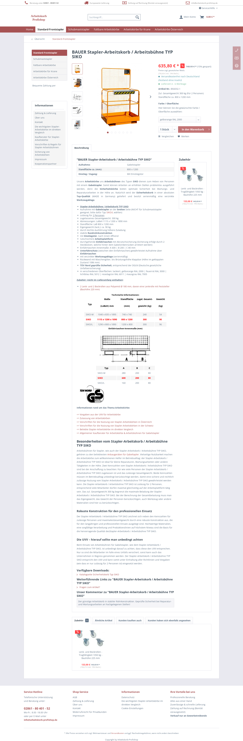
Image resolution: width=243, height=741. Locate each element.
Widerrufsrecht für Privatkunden (90, 711)
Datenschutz (128, 697)
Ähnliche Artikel (103, 620)
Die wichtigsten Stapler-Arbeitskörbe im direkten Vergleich (48, 129)
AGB (75, 697)
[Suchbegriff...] (114, 17)
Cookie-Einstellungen (132, 708)
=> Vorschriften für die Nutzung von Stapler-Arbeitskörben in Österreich (114, 421)
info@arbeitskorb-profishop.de (204, 3)
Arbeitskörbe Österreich (45, 77)
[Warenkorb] (207, 17)
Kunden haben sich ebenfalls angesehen (169, 620)
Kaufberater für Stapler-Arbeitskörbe (47, 138)
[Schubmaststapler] (79, 29)
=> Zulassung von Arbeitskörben (93, 418)
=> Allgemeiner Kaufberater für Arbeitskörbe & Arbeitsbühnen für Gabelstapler (118, 433)
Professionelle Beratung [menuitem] (182, 697)
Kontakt (39, 122)
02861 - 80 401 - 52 (37, 708)
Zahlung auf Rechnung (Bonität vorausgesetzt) (145, 3)
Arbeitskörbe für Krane (45, 71)
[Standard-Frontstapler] (50, 29)
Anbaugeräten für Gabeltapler (123, 454)
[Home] (29, 29)
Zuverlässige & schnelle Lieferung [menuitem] (187, 704)
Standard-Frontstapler (45, 52)
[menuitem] (114, 17)
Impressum (41, 159)
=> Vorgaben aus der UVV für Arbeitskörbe (99, 414)
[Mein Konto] (187, 17)
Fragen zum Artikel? (88, 587)
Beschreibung (81, 147)
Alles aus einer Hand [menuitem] (181, 700)
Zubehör (81, 620)
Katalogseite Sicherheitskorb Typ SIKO (98, 574)
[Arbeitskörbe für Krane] (137, 29)
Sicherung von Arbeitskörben (42, 153)
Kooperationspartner (46, 163)
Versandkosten (117, 733)
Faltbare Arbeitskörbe (44, 65)
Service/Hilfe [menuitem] (207, 8)
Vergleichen (166, 136)
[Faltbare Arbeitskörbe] (107, 29)
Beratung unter (41, 3)
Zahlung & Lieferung (45, 113)
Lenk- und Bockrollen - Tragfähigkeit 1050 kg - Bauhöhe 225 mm (192, 191)
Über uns (39, 117)
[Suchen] (137, 17)
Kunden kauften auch (130, 620)
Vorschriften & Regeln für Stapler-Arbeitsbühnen (48, 146)
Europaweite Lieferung (96, 3)
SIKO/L (109, 212)
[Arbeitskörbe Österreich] (169, 29)
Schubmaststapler (42, 58)
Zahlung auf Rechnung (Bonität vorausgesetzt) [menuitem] (186, 710)
